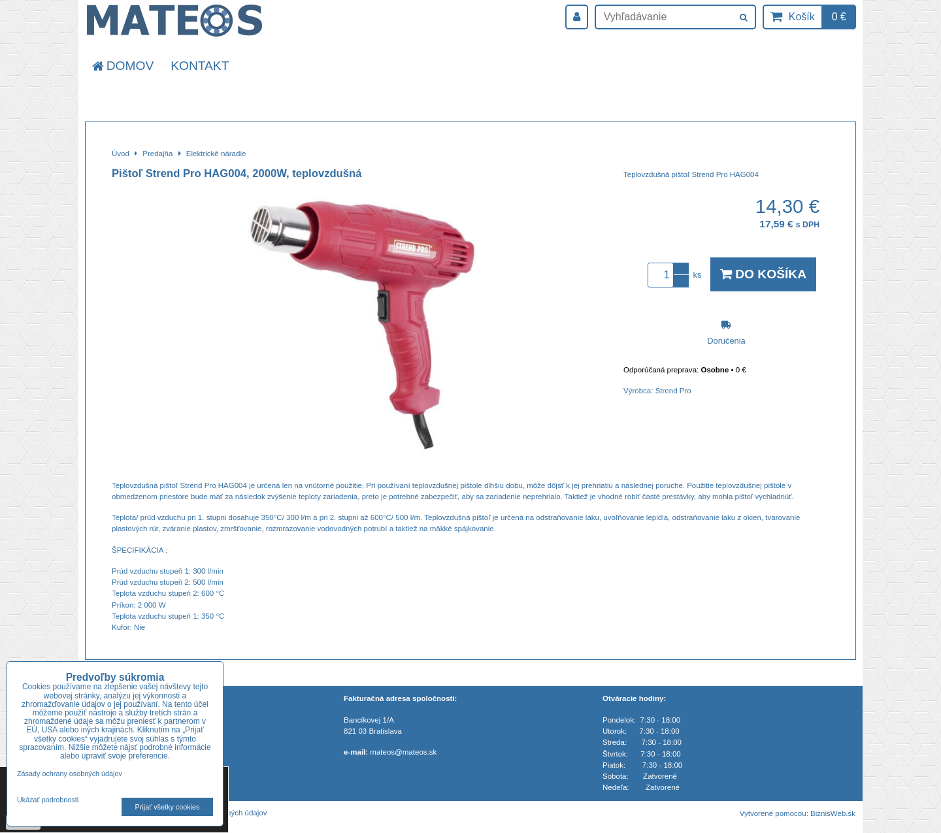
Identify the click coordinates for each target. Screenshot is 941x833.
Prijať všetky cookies (167, 807)
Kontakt (200, 66)
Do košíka (763, 274)
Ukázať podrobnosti (47, 800)
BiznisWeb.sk (832, 813)
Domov (122, 66)
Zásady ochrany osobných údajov (69, 773)
